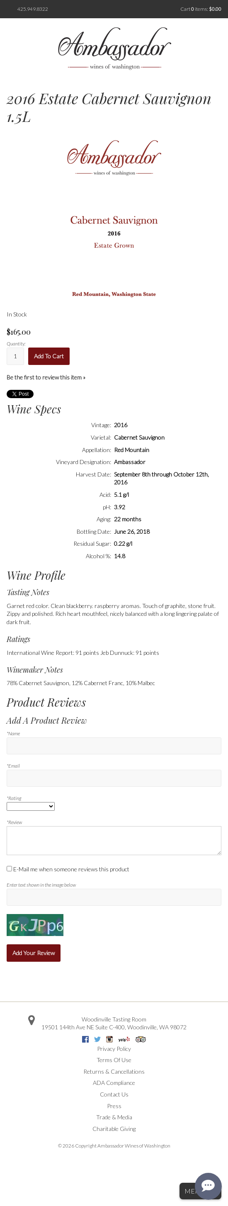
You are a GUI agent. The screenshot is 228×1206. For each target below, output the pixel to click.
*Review (14, 822)
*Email (13, 766)
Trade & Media (114, 1117)
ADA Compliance (114, 1082)
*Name (13, 733)
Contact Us (114, 1094)
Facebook (85, 1039)
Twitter (97, 1039)
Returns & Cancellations (114, 1071)
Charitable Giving (114, 1128)
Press (114, 1105)
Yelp (124, 1039)
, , (114, 1027)
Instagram (109, 1039)
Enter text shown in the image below (41, 885)
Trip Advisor (141, 1039)
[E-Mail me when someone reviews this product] (9, 868)
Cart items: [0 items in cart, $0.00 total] (200, 9)
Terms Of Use (114, 1059)
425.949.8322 (32, 9)
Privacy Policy (114, 1048)
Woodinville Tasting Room (114, 1019)
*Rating (14, 798)
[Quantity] (15, 356)
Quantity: (16, 343)
